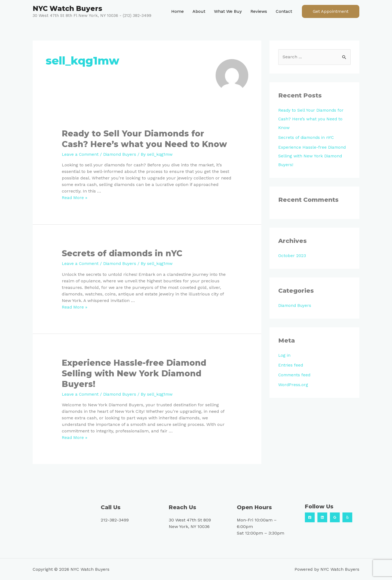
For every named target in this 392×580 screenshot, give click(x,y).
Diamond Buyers (122, 154)
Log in (284, 355)
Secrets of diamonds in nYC (122, 253)
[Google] (335, 517)
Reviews (258, 11)
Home (177, 11)
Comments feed (295, 375)
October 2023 (292, 255)
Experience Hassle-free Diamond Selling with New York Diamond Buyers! (134, 373)
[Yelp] (347, 517)
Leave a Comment (81, 154)
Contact (284, 11)
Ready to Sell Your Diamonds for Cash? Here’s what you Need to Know (311, 119)
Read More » (75, 197)
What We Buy (228, 11)
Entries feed (291, 365)
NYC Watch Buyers (67, 8)
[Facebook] (310, 517)
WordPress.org (293, 384)
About (198, 11)
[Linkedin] (322, 517)
